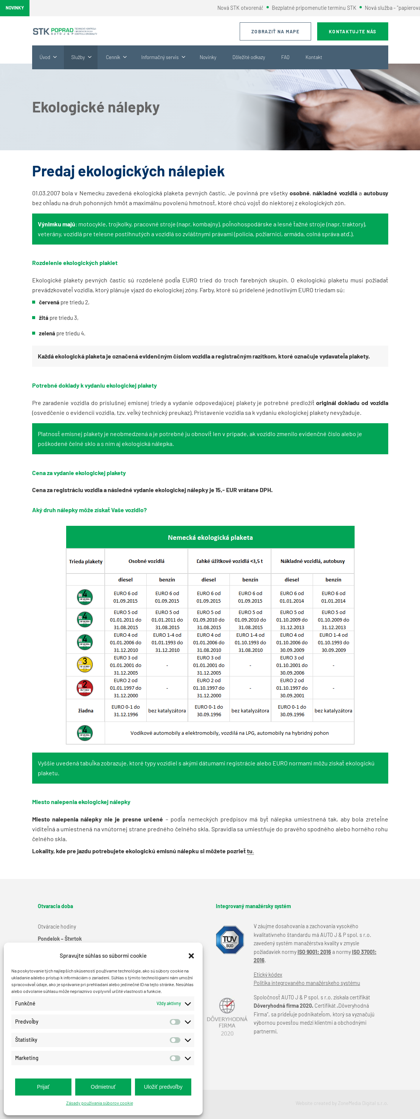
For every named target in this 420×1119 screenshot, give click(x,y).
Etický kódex (268, 974)
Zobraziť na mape (275, 31)
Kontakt (313, 57)
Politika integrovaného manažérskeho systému (307, 983)
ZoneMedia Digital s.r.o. (363, 1103)
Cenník (113, 57)
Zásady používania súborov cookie (99, 1102)
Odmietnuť (103, 1087)
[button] (191, 956)
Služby (78, 57)
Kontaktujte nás (353, 31)
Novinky (208, 57)
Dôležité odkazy (248, 57)
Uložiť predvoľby (163, 1087)
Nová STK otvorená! (245, 8)
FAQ (285, 57)
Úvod (45, 57)
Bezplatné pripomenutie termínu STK (318, 8)
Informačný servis (160, 57)
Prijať (43, 1087)
